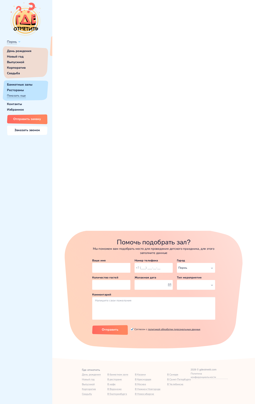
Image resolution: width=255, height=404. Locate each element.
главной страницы (183, 94)
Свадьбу (87, 394)
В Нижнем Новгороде (148, 389)
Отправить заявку (27, 119)
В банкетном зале (117, 374)
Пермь (12, 41)
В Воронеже (114, 389)
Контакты (14, 104)
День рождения (19, 51)
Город (181, 260)
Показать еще (16, 95)
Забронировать (93, 208)
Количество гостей (105, 277)
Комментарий (101, 294)
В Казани (140, 374)
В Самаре (172, 374)
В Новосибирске (144, 394)
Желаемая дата (145, 277)
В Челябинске (175, 384)
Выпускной (15, 62)
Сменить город (83, 50)
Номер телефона (146, 260)
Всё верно (62, 50)
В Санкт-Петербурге (179, 379)
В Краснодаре (143, 379)
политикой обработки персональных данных (174, 329)
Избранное (15, 109)
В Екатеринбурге (117, 394)
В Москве (140, 384)
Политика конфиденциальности (203, 375)
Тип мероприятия (189, 277)
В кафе (111, 384)
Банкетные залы (19, 84)
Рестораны (15, 90)
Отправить (110, 329)
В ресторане (114, 379)
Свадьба (13, 73)
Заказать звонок (27, 130)
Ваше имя (99, 260)
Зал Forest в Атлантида (198, 174)
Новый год (15, 56)
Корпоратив (16, 67)
